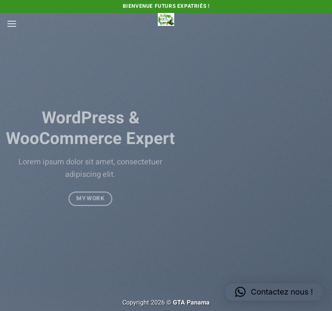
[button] (11, 23)
